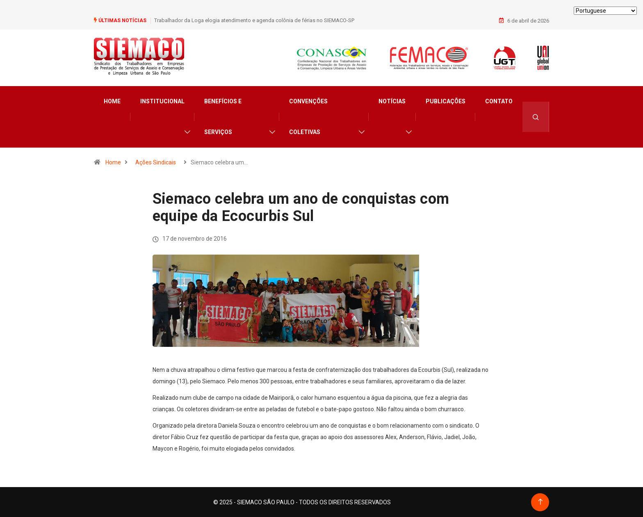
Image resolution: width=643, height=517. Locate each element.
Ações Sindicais (155, 162)
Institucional (162, 101)
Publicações (445, 101)
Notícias (392, 101)
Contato (499, 101)
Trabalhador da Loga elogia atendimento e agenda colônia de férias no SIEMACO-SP (254, 20)
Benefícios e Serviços (223, 116)
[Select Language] (605, 11)
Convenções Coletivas (308, 116)
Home (112, 101)
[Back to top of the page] (540, 502)
